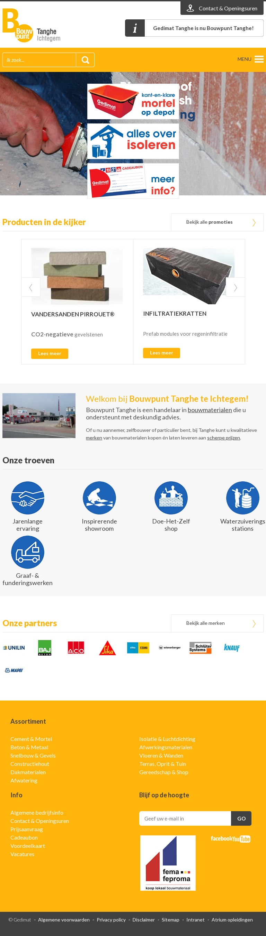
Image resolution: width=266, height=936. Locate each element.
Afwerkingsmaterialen (165, 747)
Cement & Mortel (31, 738)
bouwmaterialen (210, 410)
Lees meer (49, 353)
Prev (31, 287)
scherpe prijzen (223, 438)
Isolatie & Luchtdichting (167, 738)
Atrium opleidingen (232, 920)
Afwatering (23, 780)
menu (244, 59)
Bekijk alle (209, 222)
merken (94, 438)
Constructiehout (29, 763)
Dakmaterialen (28, 772)
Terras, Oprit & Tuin (162, 763)
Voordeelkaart (27, 845)
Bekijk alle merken (205, 623)
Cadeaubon (24, 837)
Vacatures (22, 854)
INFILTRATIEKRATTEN (174, 313)
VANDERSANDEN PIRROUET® (73, 314)
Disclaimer (144, 920)
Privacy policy (111, 920)
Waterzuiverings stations (242, 524)
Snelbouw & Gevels (33, 755)
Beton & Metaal (29, 747)
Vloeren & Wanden (161, 755)
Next (235, 287)
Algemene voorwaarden (64, 920)
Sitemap (170, 920)
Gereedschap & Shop (163, 772)
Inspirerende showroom (99, 524)
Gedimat (42, 25)
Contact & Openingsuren (39, 820)
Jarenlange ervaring (27, 524)
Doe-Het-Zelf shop (171, 524)
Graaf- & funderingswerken (27, 579)
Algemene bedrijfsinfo (36, 812)
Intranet (195, 920)
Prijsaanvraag (26, 829)
